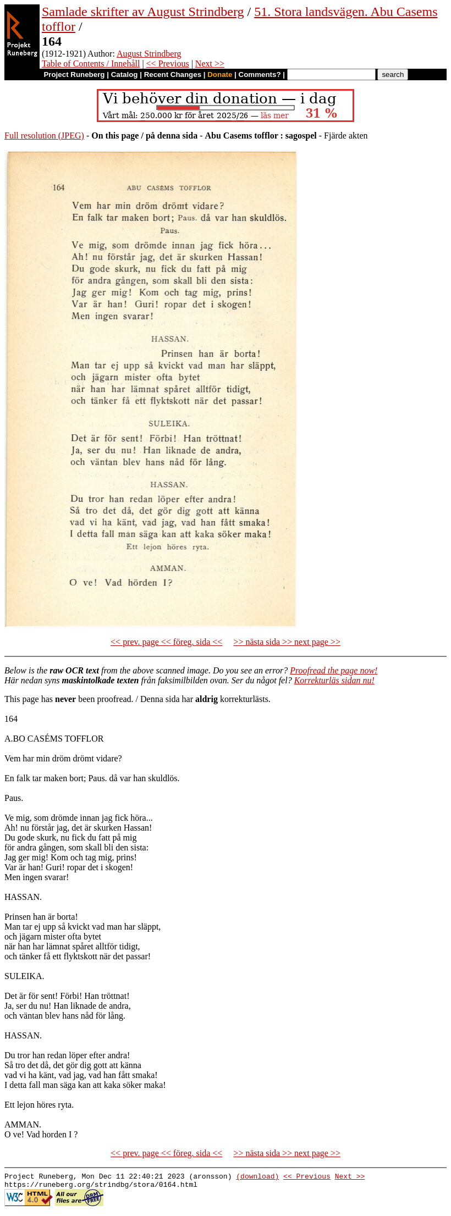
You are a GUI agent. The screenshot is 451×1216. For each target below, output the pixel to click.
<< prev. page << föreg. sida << (166, 641)
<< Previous (167, 63)
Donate (219, 74)
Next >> (209, 63)
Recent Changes (172, 74)
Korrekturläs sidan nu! (334, 680)
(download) (257, 1177)
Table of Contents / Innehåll (91, 63)
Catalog (124, 74)
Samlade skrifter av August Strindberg (143, 11)
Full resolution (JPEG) (44, 135)
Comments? (260, 74)
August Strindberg (149, 53)
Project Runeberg (74, 74)
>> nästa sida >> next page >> (286, 641)
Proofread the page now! (333, 670)
